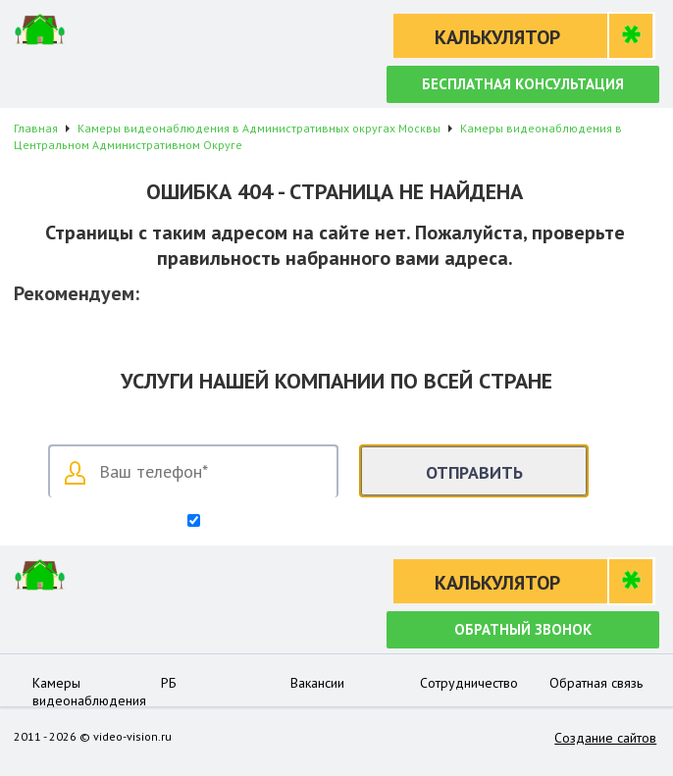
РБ (169, 683)
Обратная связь (596, 683)
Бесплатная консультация (523, 84)
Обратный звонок (523, 629)
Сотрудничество (469, 683)
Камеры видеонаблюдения (89, 691)
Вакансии (317, 683)
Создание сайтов (605, 738)
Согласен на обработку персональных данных (345, 522)
